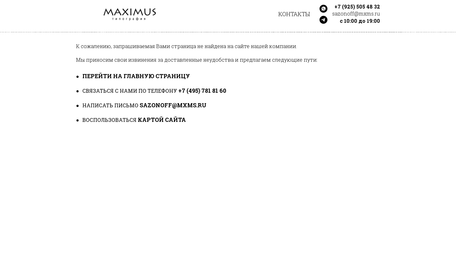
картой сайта (162, 119)
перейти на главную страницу (136, 76)
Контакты (294, 14)
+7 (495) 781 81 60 (202, 90)
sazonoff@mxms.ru (173, 105)
